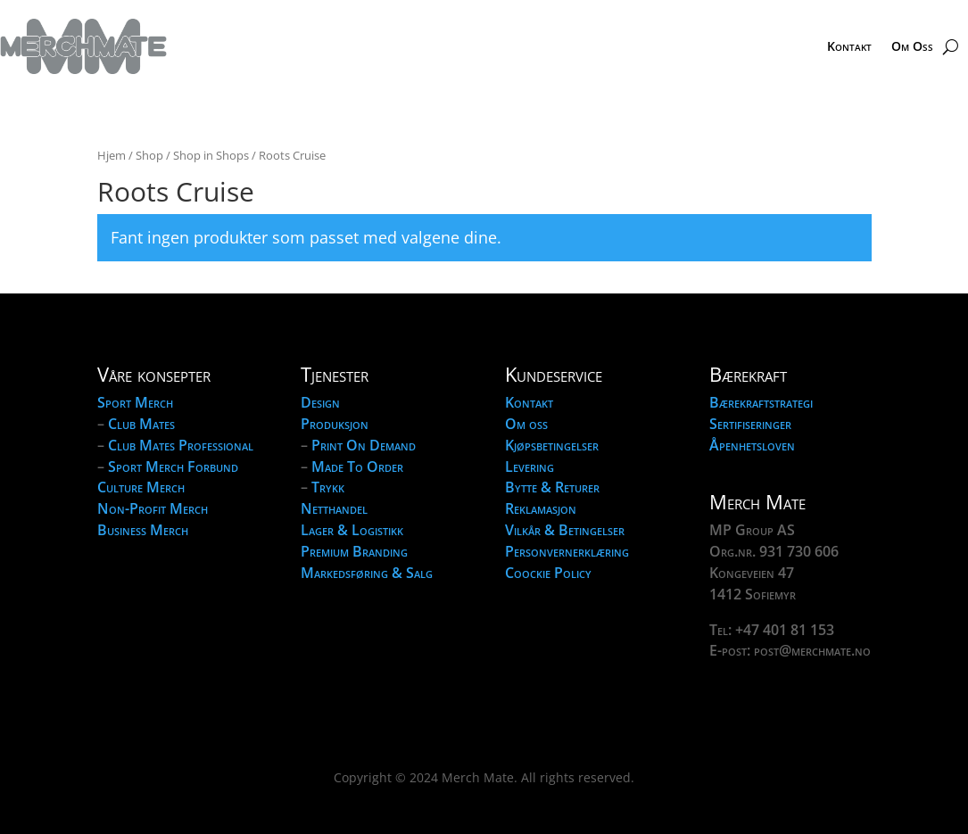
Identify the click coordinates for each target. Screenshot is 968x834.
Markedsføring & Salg (367, 572)
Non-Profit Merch (152, 508)
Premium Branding (354, 551)
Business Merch (142, 530)
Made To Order (357, 466)
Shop (149, 155)
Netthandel (334, 508)
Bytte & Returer (552, 487)
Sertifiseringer (750, 424)
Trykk (327, 487)
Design (320, 402)
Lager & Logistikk (352, 530)
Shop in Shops (211, 155)
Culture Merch (141, 487)
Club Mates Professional (180, 445)
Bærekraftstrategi (761, 402)
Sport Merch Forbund (173, 466)
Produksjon (334, 424)
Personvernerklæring (567, 551)
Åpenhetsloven (752, 445)
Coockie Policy (548, 572)
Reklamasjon (540, 508)
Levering (529, 466)
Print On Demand (363, 445)
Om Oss (912, 45)
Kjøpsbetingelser (552, 445)
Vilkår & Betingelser (565, 530)
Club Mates (141, 424)
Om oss (526, 424)
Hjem (111, 155)
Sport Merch (135, 402)
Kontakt (849, 45)
